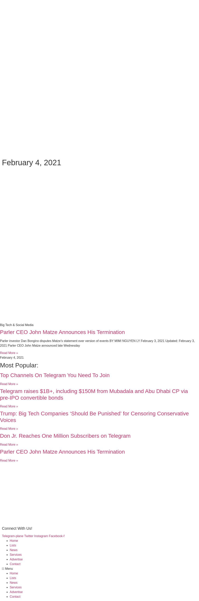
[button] (99, 568)
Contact (15, 564)
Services (16, 554)
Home (14, 540)
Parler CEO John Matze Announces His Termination (62, 332)
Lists (13, 545)
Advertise (16, 559)
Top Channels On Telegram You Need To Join (55, 375)
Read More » (9, 353)
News (13, 550)
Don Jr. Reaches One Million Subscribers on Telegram (65, 436)
